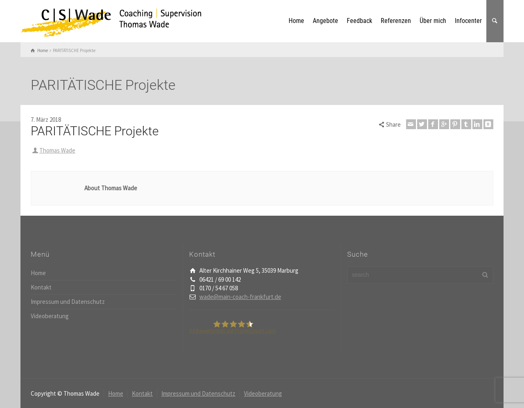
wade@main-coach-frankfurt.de (240, 297)
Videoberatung (50, 316)
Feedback (359, 21)
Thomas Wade (57, 150)
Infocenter (468, 21)
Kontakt (41, 287)
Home (296, 21)
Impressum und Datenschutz (68, 301)
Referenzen (396, 21)
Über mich (433, 21)
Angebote (325, 21)
